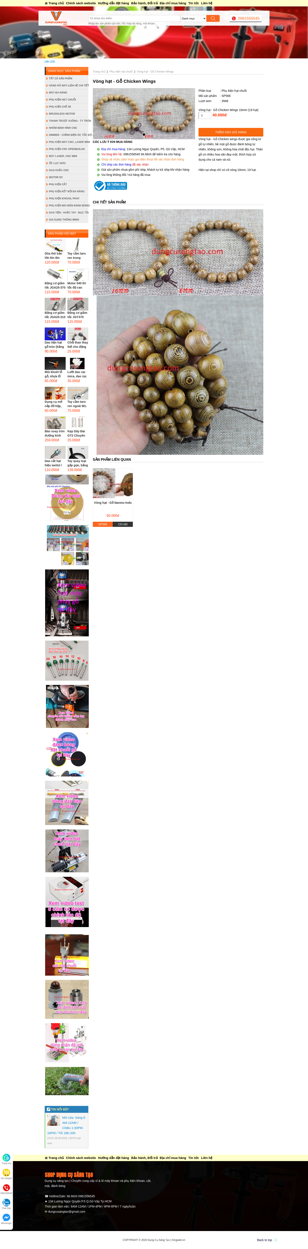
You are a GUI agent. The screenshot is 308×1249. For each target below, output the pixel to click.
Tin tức (193, 3)
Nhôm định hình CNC (63, 127)
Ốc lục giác (57, 163)
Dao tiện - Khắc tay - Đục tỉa (68, 212)
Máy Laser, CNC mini (63, 156)
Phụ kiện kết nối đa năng (66, 191)
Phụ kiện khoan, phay (64, 198)
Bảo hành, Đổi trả (144, 3)
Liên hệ (206, 3)
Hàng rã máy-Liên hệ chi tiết (68, 85)
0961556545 (248, 18)
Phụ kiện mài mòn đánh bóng (68, 205)
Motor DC (56, 177)
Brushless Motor (62, 113)
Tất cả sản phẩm (60, 78)
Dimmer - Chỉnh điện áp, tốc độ (68, 134)
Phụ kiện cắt (58, 184)
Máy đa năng (58, 92)
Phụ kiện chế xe (60, 106)
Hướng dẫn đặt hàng (113, 3)
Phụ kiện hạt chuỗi (62, 99)
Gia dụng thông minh (64, 219)
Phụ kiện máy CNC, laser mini (68, 142)
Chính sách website (81, 3)
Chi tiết (122, 524)
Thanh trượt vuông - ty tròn (68, 120)
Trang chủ (56, 3)
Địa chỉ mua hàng (173, 3)
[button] (144, 134)
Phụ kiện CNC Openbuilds (67, 149)
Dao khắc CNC (59, 170)
